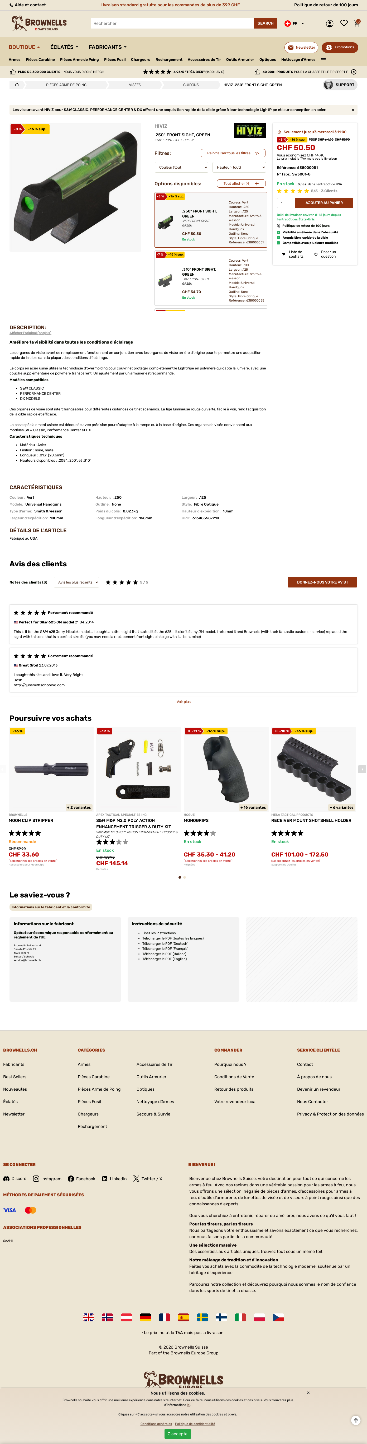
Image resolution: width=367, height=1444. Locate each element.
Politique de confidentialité (195, 1424)
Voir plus (184, 702)
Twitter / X (147, 1178)
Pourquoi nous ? (230, 1064)
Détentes (102, 869)
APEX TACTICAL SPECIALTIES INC (121, 815)
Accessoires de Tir (204, 59)
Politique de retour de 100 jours (326, 4)
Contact (305, 1064)
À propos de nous (314, 1076)
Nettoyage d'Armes (298, 59)
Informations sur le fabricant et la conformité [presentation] (51, 907)
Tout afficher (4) (237, 183)
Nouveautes (15, 1089)
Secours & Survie (153, 1114)
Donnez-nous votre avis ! (322, 582)
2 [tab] (186, 880)
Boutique (22, 47)
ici (188, 1405)
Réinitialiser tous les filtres (228, 153)
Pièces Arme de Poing (79, 59)
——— (323, 59)
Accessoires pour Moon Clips (26, 864)
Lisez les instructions (159, 933)
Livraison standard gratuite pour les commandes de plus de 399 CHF (170, 4)
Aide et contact (27, 4)
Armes (15, 59)
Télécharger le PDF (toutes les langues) (173, 938)
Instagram (47, 1178)
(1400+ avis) (198, 72)
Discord (15, 1178)
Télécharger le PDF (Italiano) (164, 954)
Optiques (267, 59)
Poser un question (325, 254)
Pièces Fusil (115, 59)
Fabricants (105, 47)
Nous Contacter (312, 1101)
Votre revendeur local (235, 1101)
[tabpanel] (51, 796)
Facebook (81, 1178)
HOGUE (189, 815)
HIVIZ (160, 126)
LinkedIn (114, 1178)
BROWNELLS (18, 815)
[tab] (50, 907)
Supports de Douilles (283, 864)
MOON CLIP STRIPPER (31, 820)
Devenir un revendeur (318, 1089)
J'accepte (177, 1433)
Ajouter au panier (324, 203)
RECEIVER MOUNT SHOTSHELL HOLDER (311, 820)
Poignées (189, 864)
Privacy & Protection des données (330, 1114)
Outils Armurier (240, 59)
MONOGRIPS (196, 820)
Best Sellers (14, 1076)
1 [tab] (181, 880)
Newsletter (14, 1114)
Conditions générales (156, 1424)
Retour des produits (233, 1089)
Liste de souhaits (345, 23)
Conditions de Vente (234, 1076)
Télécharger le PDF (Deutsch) (165, 944)
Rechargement (169, 59)
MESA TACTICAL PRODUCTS (292, 815)
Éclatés (62, 47)
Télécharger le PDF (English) (164, 959)
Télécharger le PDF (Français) (165, 949)
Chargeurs (140, 59)
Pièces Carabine (40, 59)
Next (362, 769)
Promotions (344, 47)
